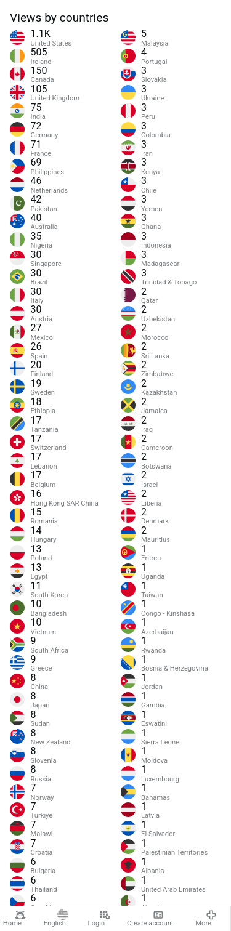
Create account (150, 918)
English (56, 918)
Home (14, 918)
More (206, 918)
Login (99, 918)
